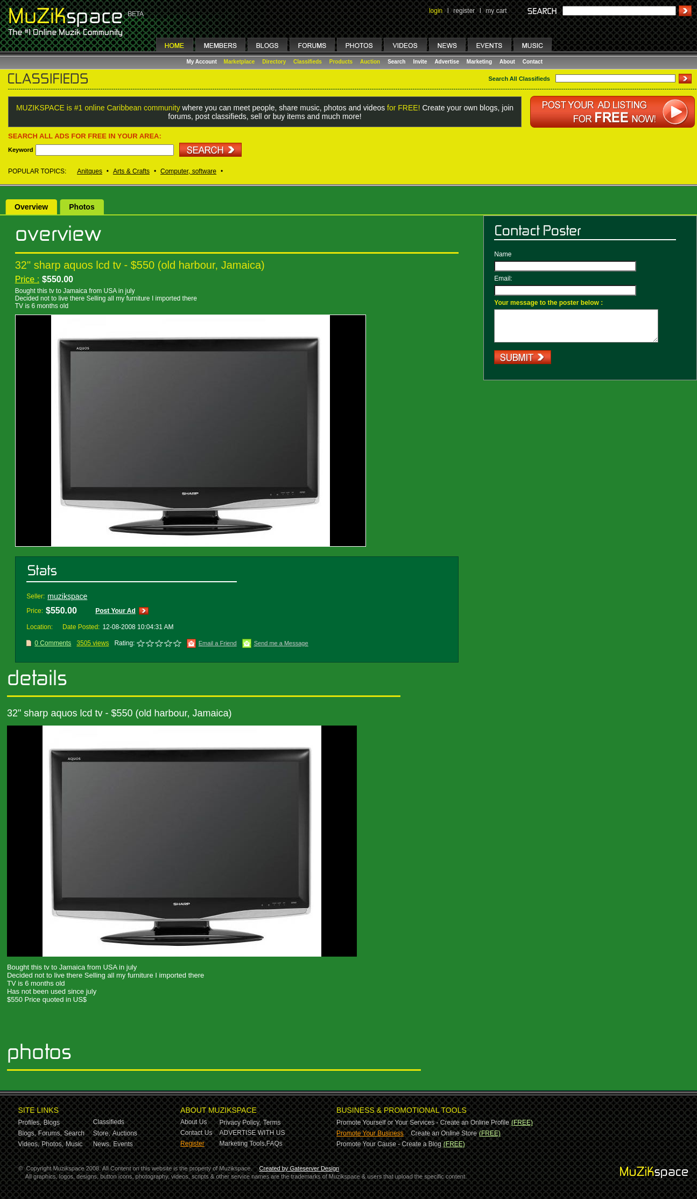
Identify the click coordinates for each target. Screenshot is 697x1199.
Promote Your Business (370, 1133)
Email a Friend (218, 643)
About (507, 62)
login (435, 11)
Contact (533, 62)
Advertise (446, 62)
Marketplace (239, 62)
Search (396, 62)
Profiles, (29, 1122)
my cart (495, 11)
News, (102, 1144)
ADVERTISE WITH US (252, 1133)
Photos (81, 207)
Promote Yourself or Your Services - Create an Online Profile (422, 1122)
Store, (101, 1133)
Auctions (124, 1133)
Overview (31, 207)
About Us (193, 1122)
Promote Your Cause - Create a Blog (388, 1144)
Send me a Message (281, 643)
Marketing (479, 62)
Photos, (52, 1144)
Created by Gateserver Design (299, 1168)
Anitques (89, 171)
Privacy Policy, (240, 1122)
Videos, (29, 1144)
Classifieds (307, 62)
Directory (274, 62)
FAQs (274, 1143)
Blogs (52, 1122)
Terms (272, 1122)
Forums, (50, 1133)
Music (74, 1144)
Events (123, 1144)
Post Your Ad (115, 611)
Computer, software (188, 171)
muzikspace (67, 596)
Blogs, (27, 1133)
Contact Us (196, 1133)
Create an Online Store (444, 1133)
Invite (420, 62)
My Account (203, 62)
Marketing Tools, (243, 1143)
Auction (370, 62)
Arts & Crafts (131, 171)
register (464, 11)
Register (192, 1143)
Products (341, 62)
